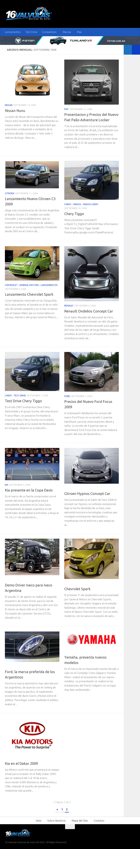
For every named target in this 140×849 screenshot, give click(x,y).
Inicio (38, 820)
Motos (68, 651)
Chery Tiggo (74, 214)
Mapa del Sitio (80, 820)
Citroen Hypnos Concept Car (87, 493)
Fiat (66, 109)
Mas (79, 32)
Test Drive (31, 32)
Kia (6, 484)
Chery (67, 204)
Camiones (10, 579)
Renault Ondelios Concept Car (88, 311)
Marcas (67, 32)
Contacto (99, 820)
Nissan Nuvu (15, 111)
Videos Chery (90, 204)
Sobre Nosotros (56, 820)
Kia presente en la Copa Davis (29, 490)
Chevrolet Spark (77, 589)
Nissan (8, 105)
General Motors (29, 285)
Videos (77, 204)
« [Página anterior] (57, 809)
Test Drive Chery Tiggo (23, 401)
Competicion (49, 32)
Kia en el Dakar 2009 (21, 763)
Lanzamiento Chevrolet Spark (29, 294)
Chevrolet (11, 285)
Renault (69, 305)
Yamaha (79, 651)
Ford (67, 396)
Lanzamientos (13, 32)
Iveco (21, 579)
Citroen (9, 193)
